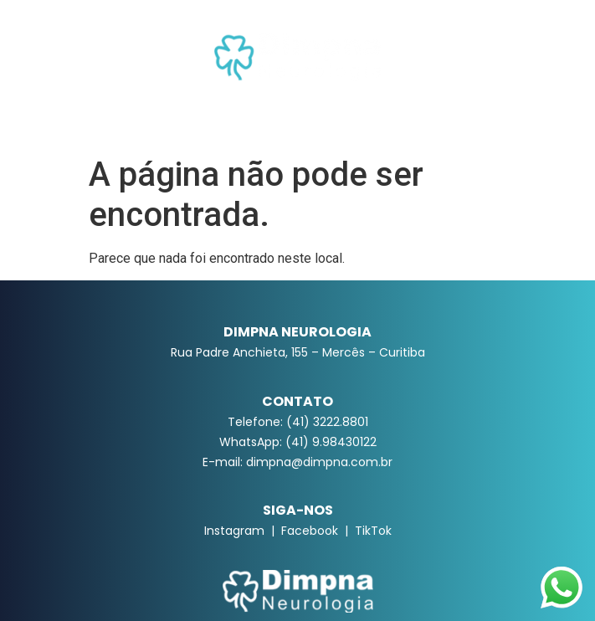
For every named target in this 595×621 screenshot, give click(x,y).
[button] (297, 117)
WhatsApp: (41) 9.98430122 (298, 442)
